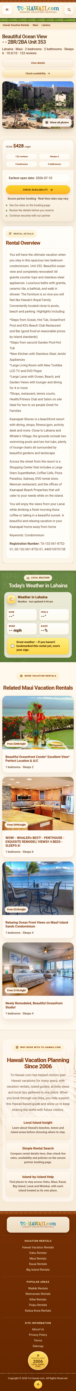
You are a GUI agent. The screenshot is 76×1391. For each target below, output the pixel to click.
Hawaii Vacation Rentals (16, 25)
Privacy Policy (38, 1335)
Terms (38, 1340)
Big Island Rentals (38, 1269)
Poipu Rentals (38, 1305)
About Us (38, 1329)
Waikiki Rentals (38, 1288)
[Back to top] (38, 1384)
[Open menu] (7, 9)
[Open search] (69, 9)
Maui (35, 25)
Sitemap (38, 1346)
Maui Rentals (38, 1258)
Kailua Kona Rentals (38, 1310)
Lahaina (46, 25)
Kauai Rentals (38, 1264)
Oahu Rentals (38, 1253)
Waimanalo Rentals (38, 1294)
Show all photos (57, 122)
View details (38, 62)
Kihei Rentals (38, 1299)
